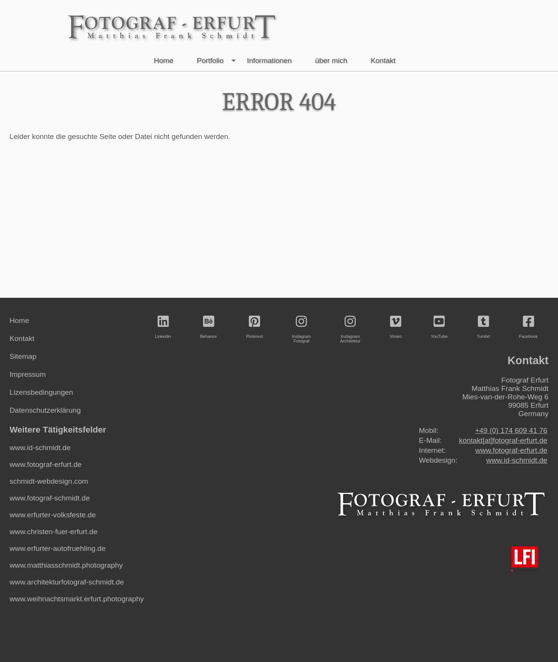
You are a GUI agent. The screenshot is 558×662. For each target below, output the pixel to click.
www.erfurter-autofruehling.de (58, 548)
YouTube (439, 327)
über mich (331, 61)
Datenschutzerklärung (45, 410)
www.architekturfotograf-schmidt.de (67, 582)
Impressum (28, 374)
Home (163, 61)
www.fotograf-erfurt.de (46, 464)
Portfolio (218, 61)
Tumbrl (483, 327)
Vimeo (396, 327)
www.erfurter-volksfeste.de (53, 515)
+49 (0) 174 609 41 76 (511, 430)
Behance (208, 327)
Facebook (528, 327)
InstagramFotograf (301, 329)
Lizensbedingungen (41, 392)
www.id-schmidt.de (40, 448)
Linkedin (163, 327)
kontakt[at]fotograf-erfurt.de (503, 440)
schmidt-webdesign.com (49, 481)
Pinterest (254, 327)
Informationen (269, 61)
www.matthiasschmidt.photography (66, 565)
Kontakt (383, 61)
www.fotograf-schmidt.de (50, 498)
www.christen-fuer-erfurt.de (53, 532)
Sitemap (23, 356)
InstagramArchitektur (350, 329)
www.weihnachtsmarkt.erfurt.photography (77, 599)
